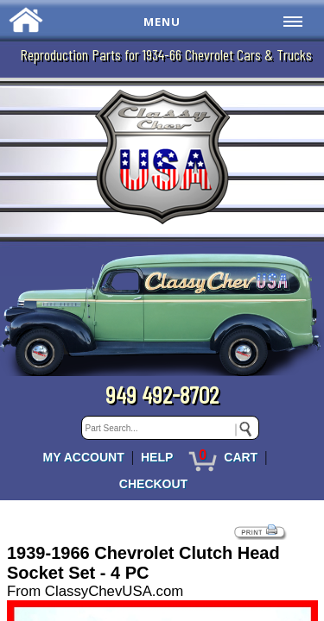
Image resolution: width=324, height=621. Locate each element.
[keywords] (170, 428)
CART (240, 457)
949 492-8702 (162, 394)
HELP (157, 457)
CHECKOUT (153, 484)
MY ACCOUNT (83, 457)
